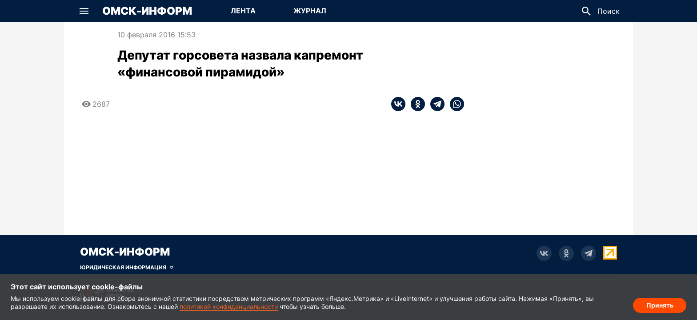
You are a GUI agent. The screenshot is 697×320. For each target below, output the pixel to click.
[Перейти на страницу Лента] (243, 11)
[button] (84, 11)
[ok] (415, 104)
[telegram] (435, 104)
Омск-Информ (147, 11)
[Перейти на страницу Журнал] (309, 11)
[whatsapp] (454, 104)
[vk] (398, 104)
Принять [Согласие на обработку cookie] (659, 304)
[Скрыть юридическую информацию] (126, 267)
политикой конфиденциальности (229, 306)
